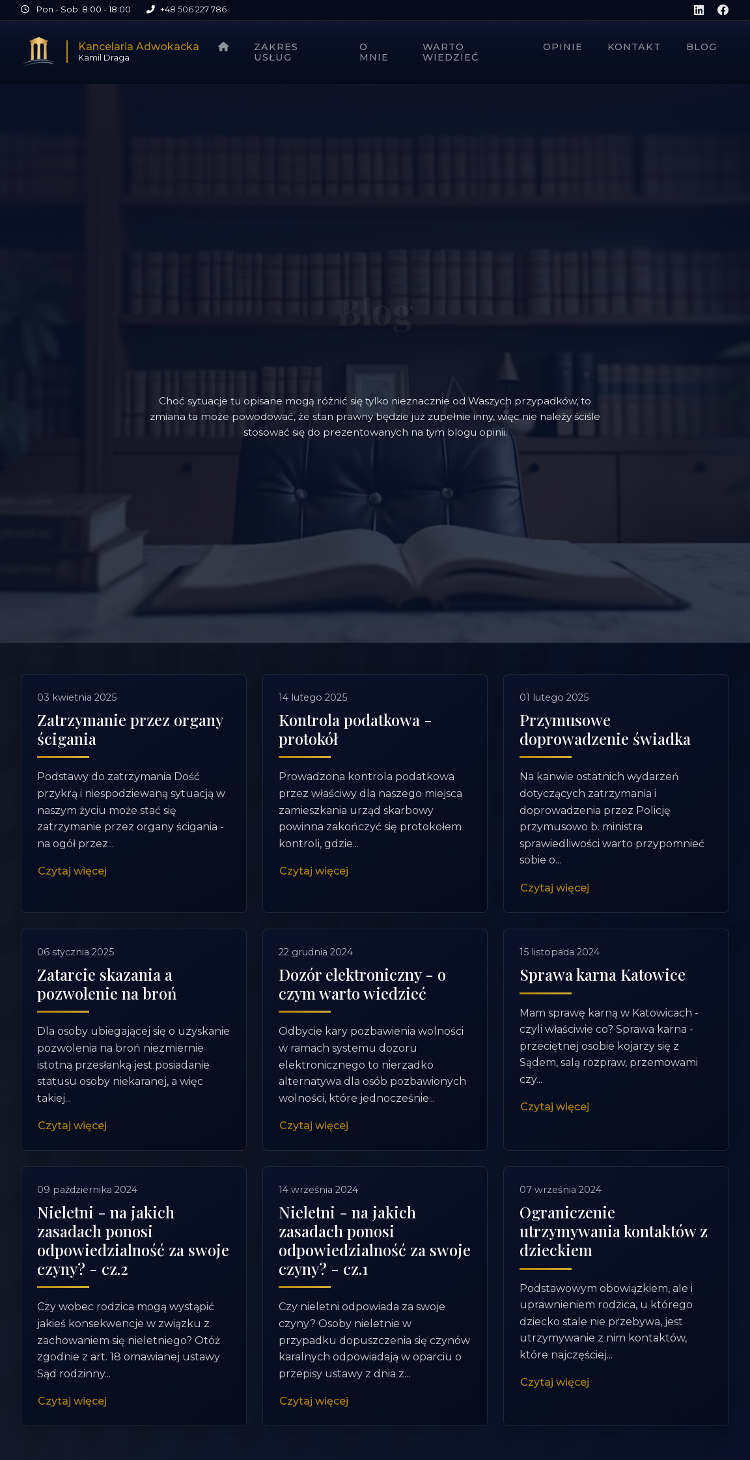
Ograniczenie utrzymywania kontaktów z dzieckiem (614, 1287)
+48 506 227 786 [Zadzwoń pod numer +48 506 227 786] (193, 9)
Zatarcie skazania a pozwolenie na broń (106, 1040)
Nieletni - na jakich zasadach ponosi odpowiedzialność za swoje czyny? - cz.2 (133, 1296)
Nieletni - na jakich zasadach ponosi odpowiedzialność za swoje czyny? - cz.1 (375, 1296)
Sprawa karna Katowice (603, 1030)
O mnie (374, 52)
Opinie (563, 47)
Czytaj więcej (72, 871)
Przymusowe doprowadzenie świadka (605, 729)
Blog (701, 47)
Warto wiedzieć (451, 52)
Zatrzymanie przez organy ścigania (130, 729)
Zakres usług (276, 52)
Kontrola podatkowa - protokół (355, 729)
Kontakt (634, 47)
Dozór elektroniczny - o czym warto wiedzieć (362, 1040)
